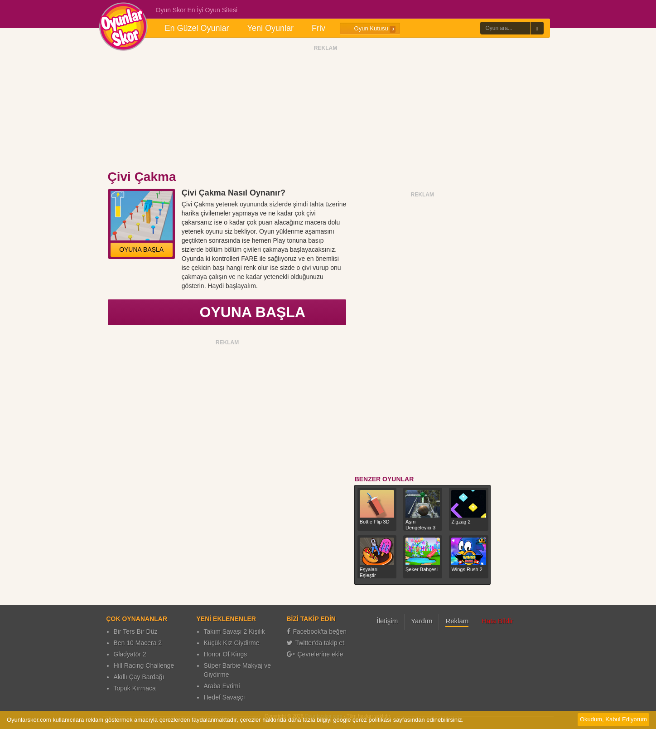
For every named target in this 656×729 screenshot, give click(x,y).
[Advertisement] (325, 110)
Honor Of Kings (225, 654)
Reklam (456, 621)
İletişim (387, 621)
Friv (318, 28)
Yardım (421, 621)
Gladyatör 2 (130, 654)
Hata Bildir (497, 621)
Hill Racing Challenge (144, 665)
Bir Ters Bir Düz (136, 631)
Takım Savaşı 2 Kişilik (234, 631)
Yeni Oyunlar (270, 28)
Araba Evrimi (222, 686)
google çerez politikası (362, 719)
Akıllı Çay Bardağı (139, 676)
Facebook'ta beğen (317, 631)
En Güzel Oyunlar (197, 28)
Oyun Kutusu (370, 28)
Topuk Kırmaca (135, 688)
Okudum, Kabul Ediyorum (613, 719)
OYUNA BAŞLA (141, 249)
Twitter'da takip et (316, 642)
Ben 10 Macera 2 (138, 642)
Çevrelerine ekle (315, 654)
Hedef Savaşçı (224, 697)
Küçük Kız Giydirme (232, 642)
